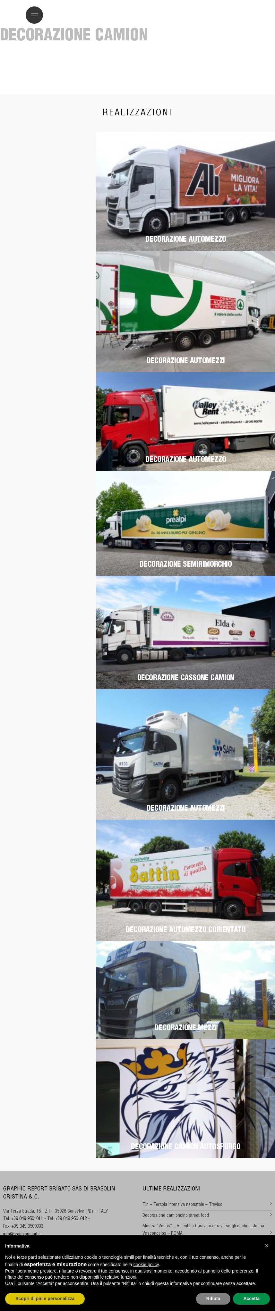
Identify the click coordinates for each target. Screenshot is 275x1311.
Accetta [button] (251, 1298)
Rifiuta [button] (213, 1298)
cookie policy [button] (146, 1264)
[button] (267, 1245)
